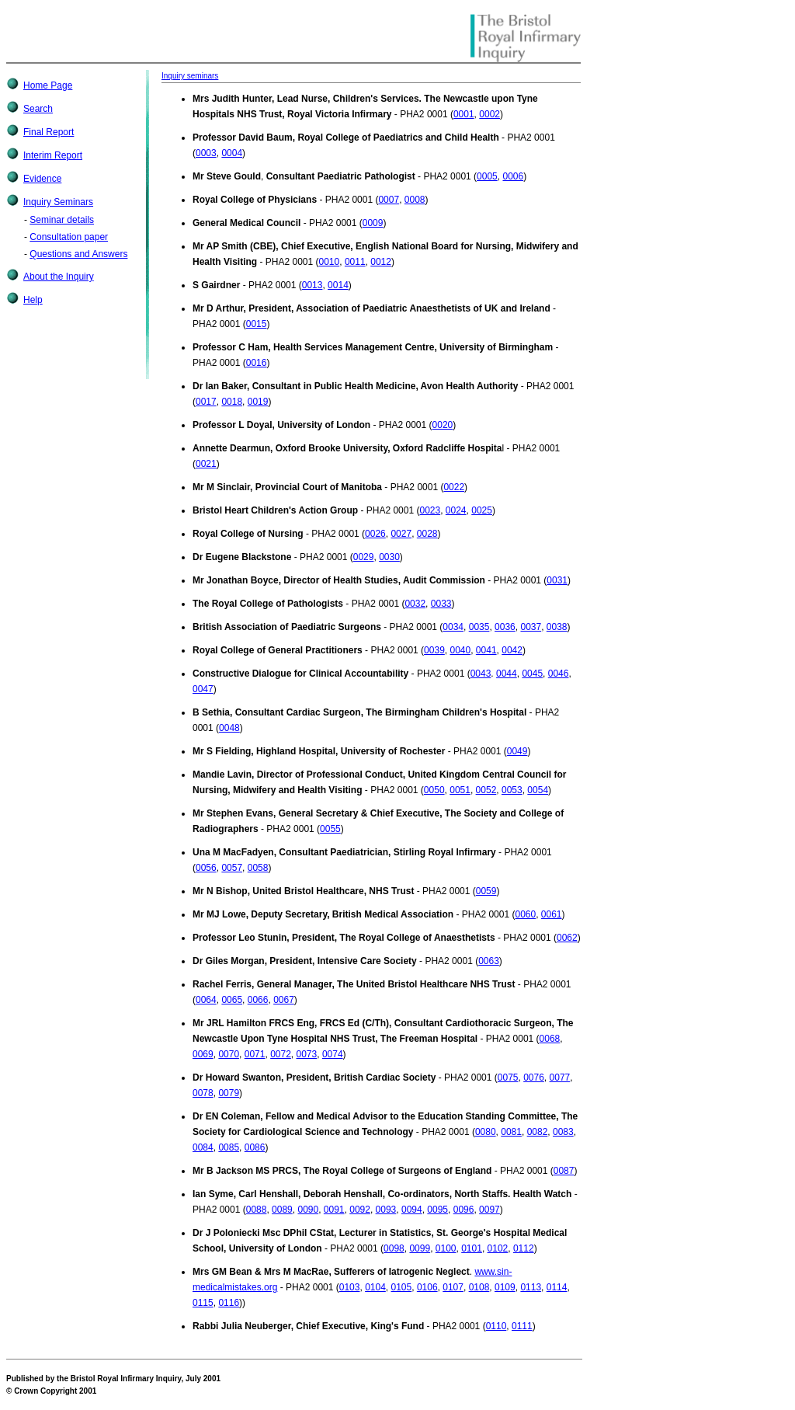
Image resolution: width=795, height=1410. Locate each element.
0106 (427, 1287)
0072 (280, 1054)
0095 (437, 1209)
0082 (537, 1131)
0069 (203, 1054)
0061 (551, 914)
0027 (401, 533)
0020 (442, 425)
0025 (481, 510)
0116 (228, 1302)
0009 (373, 223)
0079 (228, 1093)
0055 (330, 828)
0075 (508, 1077)
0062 (567, 937)
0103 (349, 1287)
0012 (380, 261)
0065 (231, 999)
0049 (517, 751)
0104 (375, 1287)
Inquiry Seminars (58, 202)
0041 (486, 650)
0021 (206, 463)
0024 (456, 510)
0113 (530, 1287)
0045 (532, 673)
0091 (334, 1209)
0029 (363, 557)
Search (38, 108)
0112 (523, 1248)
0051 (460, 790)
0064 (206, 999)
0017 (206, 401)
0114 (557, 1287)
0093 (386, 1209)
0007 (388, 199)
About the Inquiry (58, 276)
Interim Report (52, 155)
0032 (414, 603)
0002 (489, 114)
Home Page (47, 85)
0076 (533, 1077)
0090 (307, 1209)
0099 (419, 1248)
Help (33, 299)
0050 (434, 790)
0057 (231, 867)
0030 (389, 557)
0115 (203, 1302)
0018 (231, 401)
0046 (558, 673)
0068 (550, 1038)
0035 (479, 626)
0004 (231, 153)
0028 (427, 533)
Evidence (42, 178)
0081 (511, 1131)
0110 (496, 1326)
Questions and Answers (78, 254)
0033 (441, 603)
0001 (463, 114)
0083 (563, 1131)
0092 (359, 1209)
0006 (512, 176)
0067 (283, 999)
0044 (506, 673)
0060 (525, 914)
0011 (355, 261)
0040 (460, 650)
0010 (329, 261)
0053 (512, 790)
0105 (401, 1287)
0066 (258, 999)
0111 (522, 1326)
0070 (228, 1054)
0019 (258, 401)
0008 (414, 199)
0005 (487, 176)
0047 (203, 689)
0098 (394, 1248)
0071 (255, 1054)
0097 (489, 1209)
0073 (307, 1054)
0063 (488, 961)
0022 (453, 487)
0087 (564, 1170)
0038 (557, 626)
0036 (505, 626)
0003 (206, 153)
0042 (512, 650)
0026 (375, 533)
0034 (453, 626)
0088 (256, 1209)
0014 (338, 285)
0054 (537, 790)
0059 (486, 891)
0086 (255, 1147)
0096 (463, 1209)
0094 (411, 1209)
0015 (256, 324)
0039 (434, 650)
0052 (486, 790)
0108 (479, 1287)
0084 (203, 1147)
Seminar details (62, 219)
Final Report (48, 132)
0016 (256, 362)
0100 (446, 1248)
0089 (282, 1209)
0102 (498, 1248)
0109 (505, 1287)
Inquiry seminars (189, 75)
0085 (228, 1147)
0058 (258, 867)
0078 (203, 1093)
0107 (453, 1287)
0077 (560, 1077)
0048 (229, 727)
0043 (480, 673)
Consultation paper (69, 237)
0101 (471, 1248)
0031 (557, 580)
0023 (429, 510)
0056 (206, 867)
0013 (312, 285)
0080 (485, 1131)
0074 (332, 1054)
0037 (530, 626)
